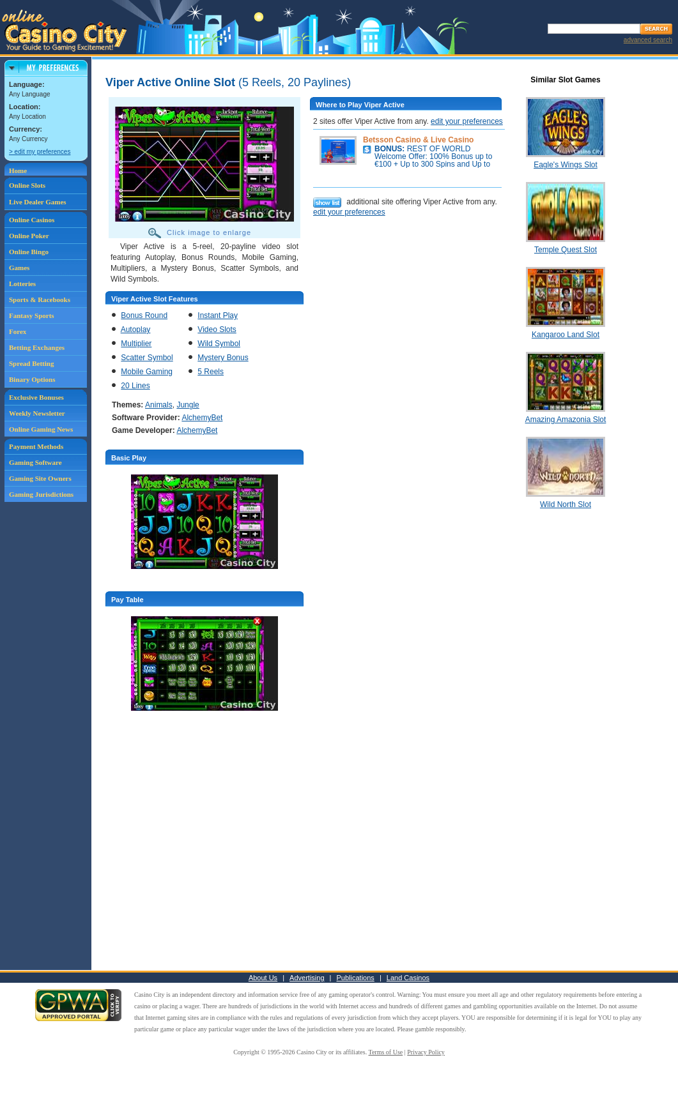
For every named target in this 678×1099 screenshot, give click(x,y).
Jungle (187, 404)
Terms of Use (386, 1052)
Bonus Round (144, 315)
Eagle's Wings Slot (565, 164)
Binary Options (32, 379)
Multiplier (136, 343)
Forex (17, 331)
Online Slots (27, 185)
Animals (159, 404)
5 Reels (210, 371)
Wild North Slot (565, 504)
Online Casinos (31, 220)
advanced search (648, 39)
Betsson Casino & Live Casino (418, 139)
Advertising (306, 978)
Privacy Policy (426, 1052)
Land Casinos (408, 978)
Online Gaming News (41, 429)
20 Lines (135, 385)
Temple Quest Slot (565, 249)
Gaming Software (35, 462)
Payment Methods (36, 446)
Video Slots (216, 329)
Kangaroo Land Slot (565, 334)
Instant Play (217, 315)
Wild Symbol (218, 343)
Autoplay (136, 329)
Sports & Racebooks (39, 299)
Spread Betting (31, 363)
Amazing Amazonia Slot (565, 419)
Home (18, 170)
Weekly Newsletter (37, 413)
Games (19, 267)
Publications (355, 978)
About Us (263, 978)
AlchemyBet (201, 417)
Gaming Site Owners (40, 478)
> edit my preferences (39, 151)
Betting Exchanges (37, 347)
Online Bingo (29, 251)
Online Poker (29, 235)
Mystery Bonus (222, 357)
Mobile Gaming (147, 371)
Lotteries (22, 283)
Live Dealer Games (37, 202)
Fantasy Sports (31, 315)
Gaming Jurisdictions (41, 494)
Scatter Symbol (147, 357)
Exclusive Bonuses (36, 397)
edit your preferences (467, 121)
